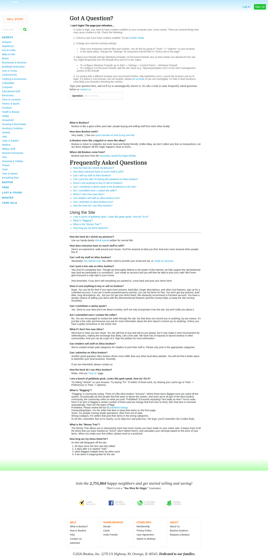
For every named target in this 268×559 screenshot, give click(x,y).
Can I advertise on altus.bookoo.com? (93, 201)
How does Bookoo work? (84, 131)
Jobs (4, 136)
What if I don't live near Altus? (89, 194)
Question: (77, 95)
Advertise (75, 543)
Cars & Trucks (9, 70)
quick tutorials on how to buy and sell (114, 135)
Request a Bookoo (180, 534)
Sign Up (260, 6)
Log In (246, 6)
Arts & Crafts (9, 50)
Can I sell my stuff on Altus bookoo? (92, 175)
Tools (5, 169)
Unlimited (76, 292)
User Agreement (145, 534)
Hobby (5, 116)
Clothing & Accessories (14, 79)
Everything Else (10, 177)
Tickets (6, 165)
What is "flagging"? (83, 220)
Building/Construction (13, 66)
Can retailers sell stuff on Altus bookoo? (93, 343)
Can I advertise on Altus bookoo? (89, 352)
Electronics (8, 95)
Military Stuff (8, 149)
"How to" (92, 373)
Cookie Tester (137, 37)
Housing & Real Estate (14, 124)
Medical (6, 144)
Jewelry (6, 132)
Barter (7, 182)
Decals (107, 526)
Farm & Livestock (11, 99)
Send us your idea (86, 309)
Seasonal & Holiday (12, 161)
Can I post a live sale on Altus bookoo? (92, 266)
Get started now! (92, 261)
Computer (7, 87)
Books (5, 58)
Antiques (6, 42)
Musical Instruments (12, 153)
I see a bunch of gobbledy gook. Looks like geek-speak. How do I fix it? (111, 216)
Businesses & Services (14, 62)
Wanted (8, 197)
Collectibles (8, 83)
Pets (4, 157)
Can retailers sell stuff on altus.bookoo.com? (96, 198)
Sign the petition (123, 338)
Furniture (7, 107)
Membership (143, 526)
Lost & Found (12, 192)
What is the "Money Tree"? (87, 224)
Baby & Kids (8, 54)
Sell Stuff (15, 19)
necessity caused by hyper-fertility (118, 155)
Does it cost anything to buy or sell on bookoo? (98, 183)
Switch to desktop (146, 538)
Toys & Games (10, 173)
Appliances (8, 46)
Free (5, 187)
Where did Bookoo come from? (87, 152)
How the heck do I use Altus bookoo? (92, 205)
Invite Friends (110, 534)
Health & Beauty (10, 111)
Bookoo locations (179, 530)
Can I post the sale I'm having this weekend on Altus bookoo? (105, 179)
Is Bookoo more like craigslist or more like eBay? (98, 140)
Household (8, 120)
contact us (85, 89)
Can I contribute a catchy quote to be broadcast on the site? (104, 186)
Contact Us (76, 538)
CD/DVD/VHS (9, 74)
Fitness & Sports (11, 103)
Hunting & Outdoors (12, 128)
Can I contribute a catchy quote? (88, 306)
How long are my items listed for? (91, 228)
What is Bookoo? (79, 122)
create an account (163, 261)
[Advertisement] (13, 256)
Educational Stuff (11, 91)
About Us (175, 526)
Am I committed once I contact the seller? (95, 190)
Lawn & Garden (10, 140)
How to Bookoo (78, 530)
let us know (138, 79)
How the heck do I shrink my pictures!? (93, 168)
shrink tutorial (102, 240)
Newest (7, 37)
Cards (106, 530)
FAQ (72, 534)
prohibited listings (118, 407)
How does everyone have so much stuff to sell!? (98, 171)
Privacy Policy (144, 530)
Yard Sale (9, 202)
